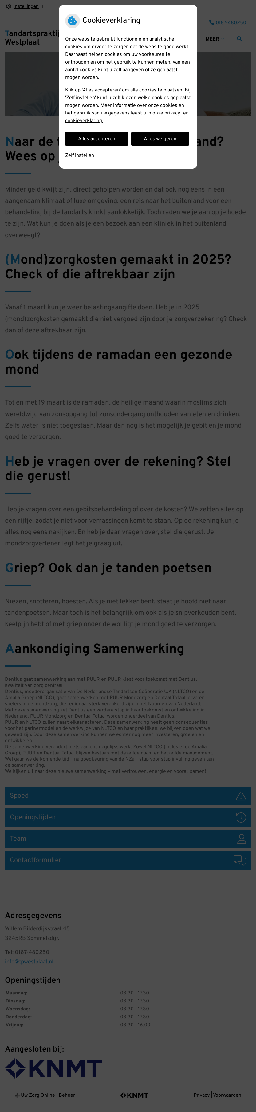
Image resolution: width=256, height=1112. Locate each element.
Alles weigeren (160, 139)
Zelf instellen (79, 156)
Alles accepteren (96, 139)
